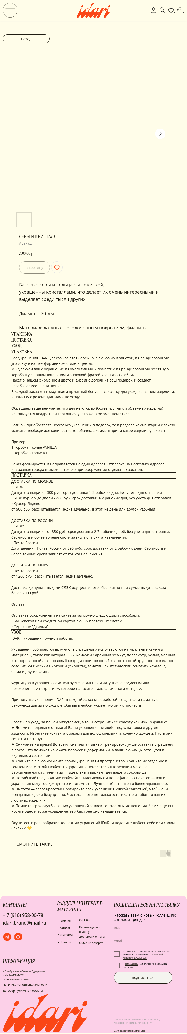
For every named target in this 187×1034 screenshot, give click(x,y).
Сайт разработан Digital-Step (130, 1030)
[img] (10, 10)
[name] (145, 928)
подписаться (143, 977)
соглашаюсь (131, 963)
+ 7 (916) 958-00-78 (23, 915)
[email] (145, 941)
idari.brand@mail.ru (24, 923)
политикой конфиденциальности (143, 956)
